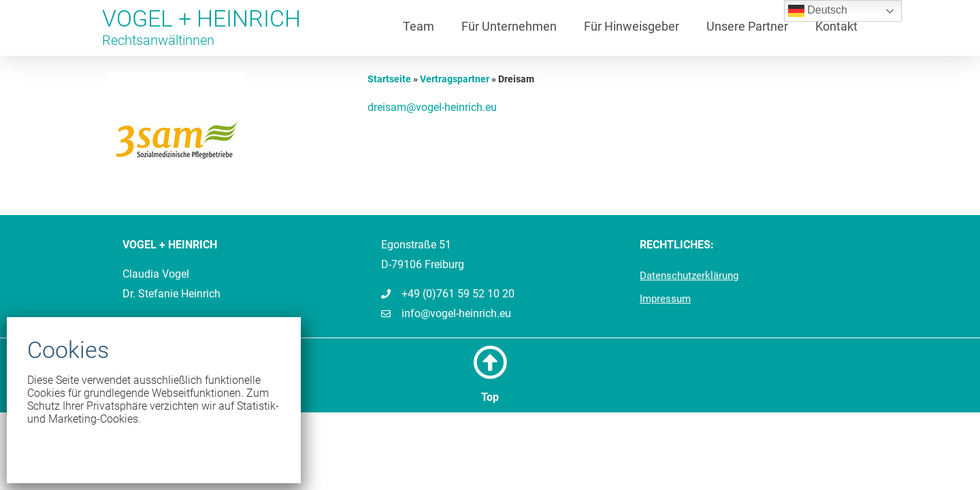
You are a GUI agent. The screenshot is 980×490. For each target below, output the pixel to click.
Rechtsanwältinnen (158, 40)
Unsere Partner (747, 26)
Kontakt (836, 26)
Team (418, 26)
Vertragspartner (454, 79)
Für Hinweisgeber (631, 26)
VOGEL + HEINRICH (201, 18)
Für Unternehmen (509, 26)
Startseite (389, 79)
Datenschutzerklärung (689, 276)
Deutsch (817, 11)
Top (490, 397)
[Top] (490, 362)
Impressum (665, 299)
